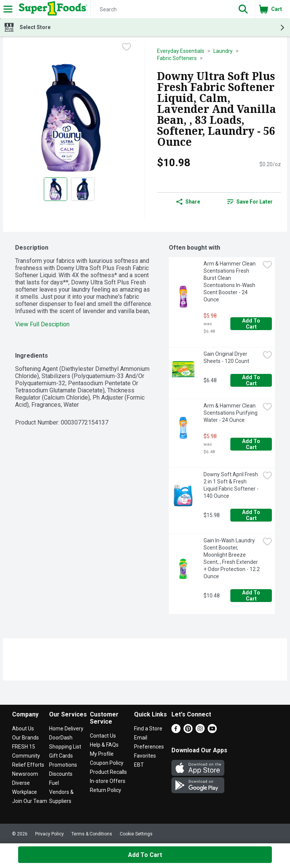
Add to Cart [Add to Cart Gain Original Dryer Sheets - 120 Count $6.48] (251, 380)
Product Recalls (108, 772)
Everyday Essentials (180, 51)
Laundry (223, 51)
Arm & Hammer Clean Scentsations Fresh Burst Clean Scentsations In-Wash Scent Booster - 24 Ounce (230, 282)
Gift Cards (61, 756)
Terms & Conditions (91, 834)
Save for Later (250, 202)
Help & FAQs (104, 745)
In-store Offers (107, 781)
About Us (23, 729)
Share (188, 202)
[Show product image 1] (55, 189)
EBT (139, 765)
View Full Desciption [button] (42, 324)
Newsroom (25, 774)
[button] (243, 9)
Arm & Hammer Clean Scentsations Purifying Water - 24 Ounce (231, 413)
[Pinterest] (188, 731)
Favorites (145, 756)
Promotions (63, 765)
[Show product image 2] (82, 189)
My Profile (102, 754)
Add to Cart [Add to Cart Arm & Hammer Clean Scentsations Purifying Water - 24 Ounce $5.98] (251, 444)
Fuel (54, 783)
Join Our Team (29, 801)
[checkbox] (126, 47)
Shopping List (65, 747)
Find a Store (148, 729)
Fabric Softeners (177, 58)
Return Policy (105, 790)
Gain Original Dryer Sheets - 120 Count (226, 357)
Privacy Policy (49, 834)
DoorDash (60, 738)
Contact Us (103, 736)
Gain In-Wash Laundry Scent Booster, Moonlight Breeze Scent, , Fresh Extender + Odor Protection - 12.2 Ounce (232, 558)
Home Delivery (66, 729)
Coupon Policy (106, 763)
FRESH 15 (23, 747)
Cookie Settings (136, 834)
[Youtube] (212, 731)
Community (26, 756)
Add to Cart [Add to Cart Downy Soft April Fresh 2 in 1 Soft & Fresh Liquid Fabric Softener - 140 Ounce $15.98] (251, 515)
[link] (250, 202)
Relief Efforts (28, 765)
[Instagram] (200, 731)
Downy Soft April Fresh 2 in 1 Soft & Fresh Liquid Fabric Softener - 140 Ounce (232, 485)
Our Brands (25, 738)
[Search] (161, 9)
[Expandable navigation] (8, 9)
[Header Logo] (51, 9)
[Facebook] (175, 731)
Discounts (60, 774)
